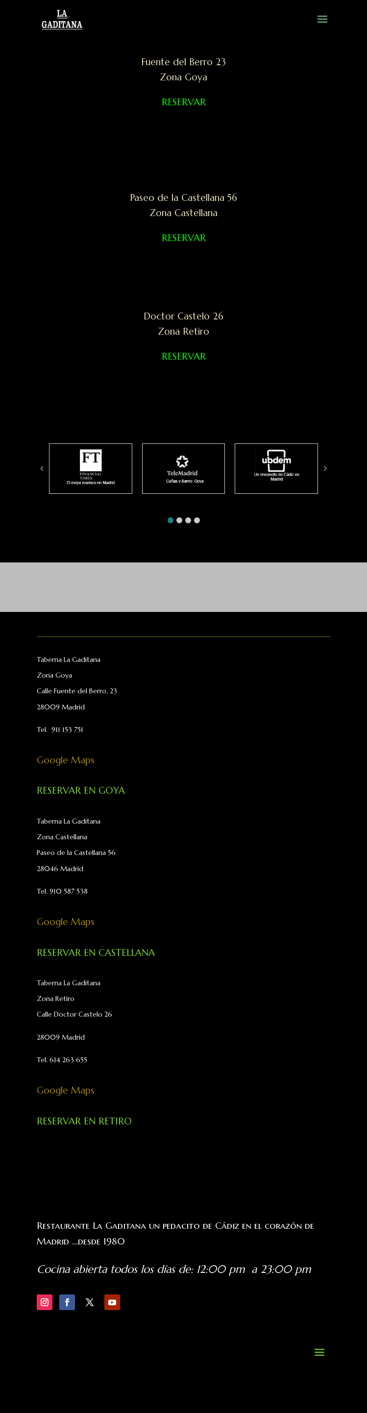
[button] (170, 520)
